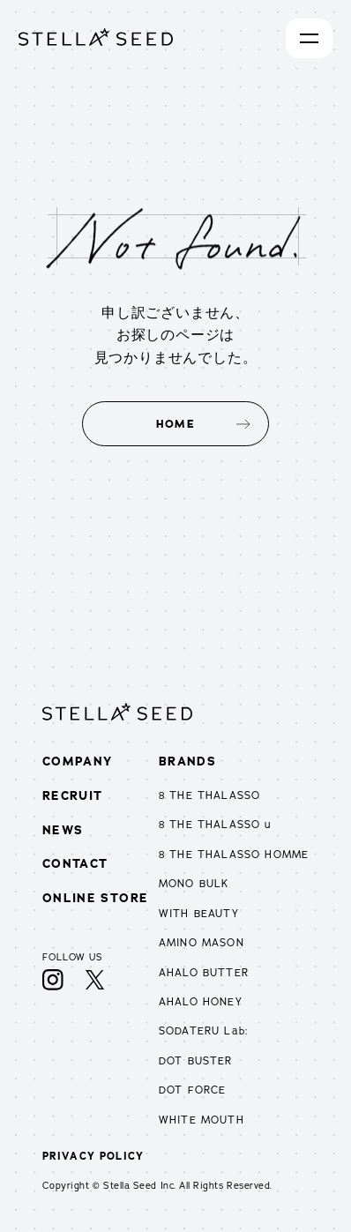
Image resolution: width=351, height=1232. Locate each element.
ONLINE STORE (95, 898)
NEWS (63, 830)
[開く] (309, 38)
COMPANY (77, 761)
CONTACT (75, 863)
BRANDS (187, 761)
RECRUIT (72, 795)
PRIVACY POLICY (93, 1156)
